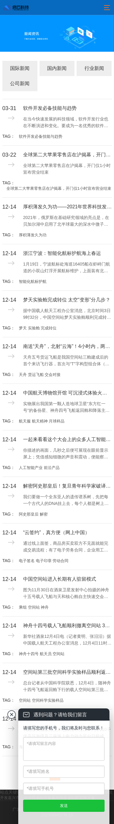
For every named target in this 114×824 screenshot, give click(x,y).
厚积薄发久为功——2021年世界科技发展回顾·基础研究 (67, 206)
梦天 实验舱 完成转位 (38, 328)
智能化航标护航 (33, 281)
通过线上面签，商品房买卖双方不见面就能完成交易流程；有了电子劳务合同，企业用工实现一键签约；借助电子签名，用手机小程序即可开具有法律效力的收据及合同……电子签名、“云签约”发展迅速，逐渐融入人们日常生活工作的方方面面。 (67, 547)
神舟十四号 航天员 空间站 (41, 654)
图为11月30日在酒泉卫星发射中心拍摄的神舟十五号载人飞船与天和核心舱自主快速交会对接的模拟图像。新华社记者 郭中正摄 (66, 593)
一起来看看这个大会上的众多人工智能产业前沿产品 (67, 439)
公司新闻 (19, 83)
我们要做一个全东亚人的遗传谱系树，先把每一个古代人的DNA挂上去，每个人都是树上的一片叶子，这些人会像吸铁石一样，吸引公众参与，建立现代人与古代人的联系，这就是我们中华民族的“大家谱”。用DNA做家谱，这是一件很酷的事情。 (67, 500)
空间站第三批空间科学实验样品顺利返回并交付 (67, 672)
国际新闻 (19, 68)
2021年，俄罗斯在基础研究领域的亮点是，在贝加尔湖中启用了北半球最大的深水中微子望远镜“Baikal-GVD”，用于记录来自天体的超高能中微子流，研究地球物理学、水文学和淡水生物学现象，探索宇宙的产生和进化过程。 (66, 221)
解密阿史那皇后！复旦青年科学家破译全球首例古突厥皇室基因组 (67, 485)
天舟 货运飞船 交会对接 (39, 374)
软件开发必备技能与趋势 (50, 108)
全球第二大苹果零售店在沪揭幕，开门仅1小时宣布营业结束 (67, 154)
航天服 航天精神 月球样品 (41, 421)
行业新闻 (94, 68)
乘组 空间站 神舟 (34, 607)
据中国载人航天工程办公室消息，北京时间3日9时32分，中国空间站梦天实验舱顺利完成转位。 (67, 314)
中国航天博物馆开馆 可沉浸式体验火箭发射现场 (67, 392)
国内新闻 (57, 68)
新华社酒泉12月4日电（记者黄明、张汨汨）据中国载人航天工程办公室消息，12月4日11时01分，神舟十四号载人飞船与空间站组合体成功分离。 (67, 640)
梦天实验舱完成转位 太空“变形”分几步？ (66, 299)
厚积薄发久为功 (33, 235)
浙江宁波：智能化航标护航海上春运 (62, 253)
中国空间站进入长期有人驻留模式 (59, 579)
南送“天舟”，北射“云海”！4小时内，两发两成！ (67, 346)
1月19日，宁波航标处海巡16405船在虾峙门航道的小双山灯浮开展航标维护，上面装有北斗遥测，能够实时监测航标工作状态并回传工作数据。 (66, 268)
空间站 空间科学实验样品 (41, 700)
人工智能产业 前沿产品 (39, 467)
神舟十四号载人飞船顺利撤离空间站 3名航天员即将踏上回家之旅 (67, 625)
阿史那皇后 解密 (33, 514)
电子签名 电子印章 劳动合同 (43, 560)
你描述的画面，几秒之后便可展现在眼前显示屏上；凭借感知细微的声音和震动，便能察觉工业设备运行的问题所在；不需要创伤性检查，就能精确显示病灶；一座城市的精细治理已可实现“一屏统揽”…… (65, 454)
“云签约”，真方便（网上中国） (56, 532)
